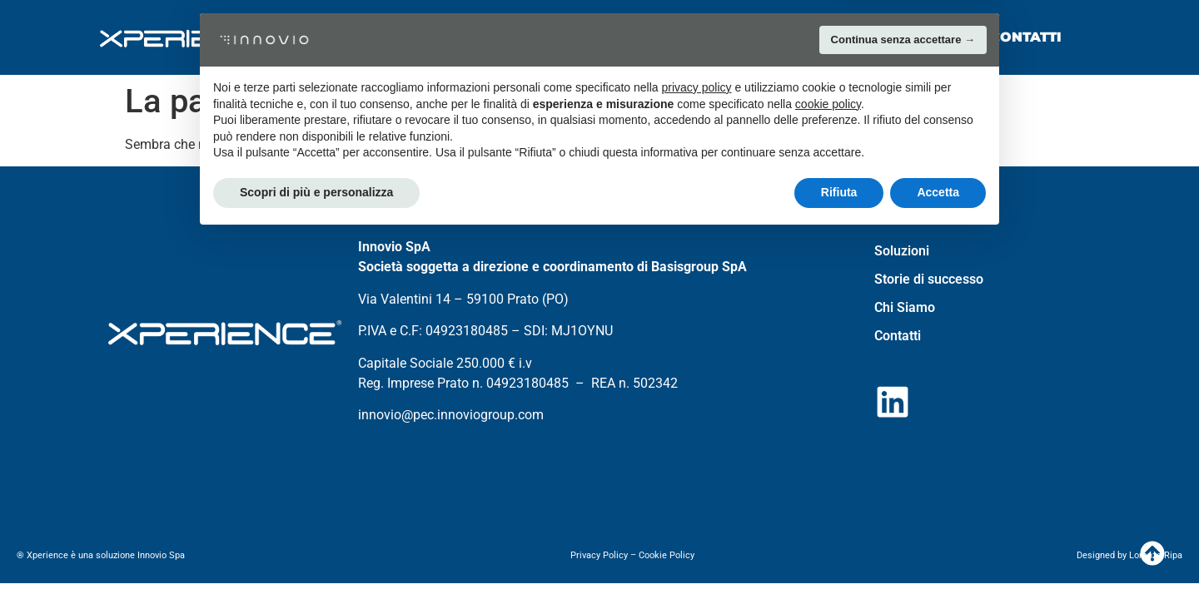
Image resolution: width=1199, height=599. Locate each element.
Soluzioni (539, 37)
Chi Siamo (892, 37)
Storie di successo (716, 37)
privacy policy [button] (697, 448)
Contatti (1026, 37)
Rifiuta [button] (839, 553)
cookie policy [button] (828, 465)
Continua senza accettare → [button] (903, 400)
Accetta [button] (938, 553)
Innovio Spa (162, 555)
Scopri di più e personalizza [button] (316, 553)
